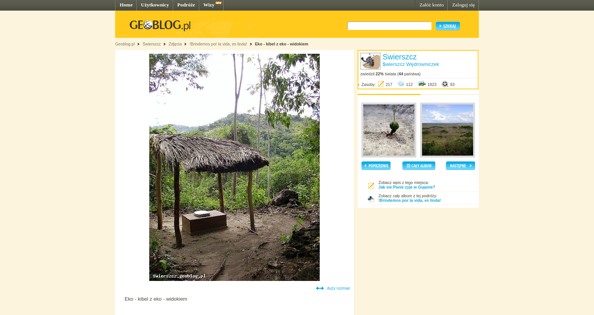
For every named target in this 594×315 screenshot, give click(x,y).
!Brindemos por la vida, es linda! (218, 44)
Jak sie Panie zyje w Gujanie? (406, 187)
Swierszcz (151, 44)
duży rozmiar (338, 288)
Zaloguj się (463, 5)
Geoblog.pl (125, 44)
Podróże (186, 5)
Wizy (208, 5)
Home (126, 5)
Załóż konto (431, 5)
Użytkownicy (155, 5)
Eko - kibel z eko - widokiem (281, 44)
